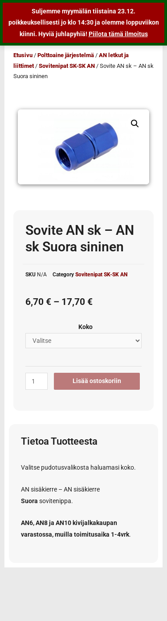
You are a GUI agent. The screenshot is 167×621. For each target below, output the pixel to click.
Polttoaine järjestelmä (65, 55)
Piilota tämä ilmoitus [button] (118, 34)
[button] (135, 124)
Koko (85, 326)
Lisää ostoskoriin (97, 380)
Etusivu (23, 55)
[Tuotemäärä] (36, 381)
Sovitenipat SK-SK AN (67, 66)
